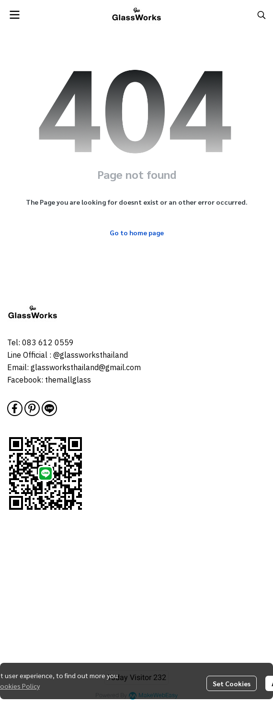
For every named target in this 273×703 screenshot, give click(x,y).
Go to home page (137, 232)
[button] (261, 15)
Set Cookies (231, 683)
